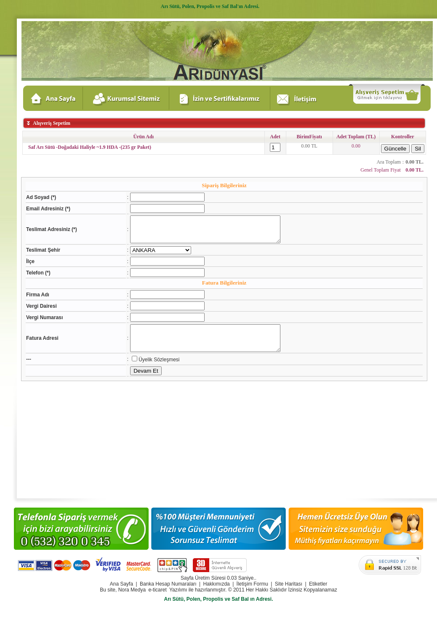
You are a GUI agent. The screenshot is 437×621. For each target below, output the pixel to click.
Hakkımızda (216, 584)
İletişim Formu (252, 584)
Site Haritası (288, 584)
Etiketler (318, 584)
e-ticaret (157, 590)
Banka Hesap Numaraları (168, 584)
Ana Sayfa (121, 584)
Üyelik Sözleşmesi (151, 370)
